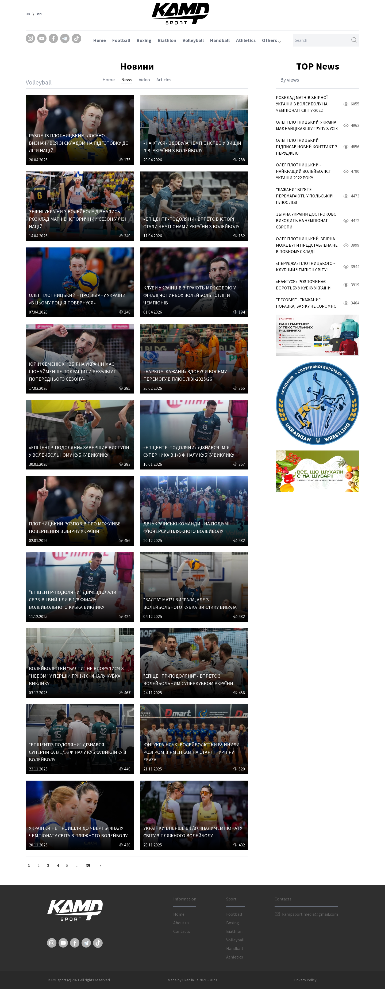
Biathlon (167, 40)
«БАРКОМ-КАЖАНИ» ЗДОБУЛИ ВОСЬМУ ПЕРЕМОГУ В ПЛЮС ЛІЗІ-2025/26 (185, 375)
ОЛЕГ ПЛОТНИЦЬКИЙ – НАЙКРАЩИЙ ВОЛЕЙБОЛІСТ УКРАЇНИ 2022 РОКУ (303, 171)
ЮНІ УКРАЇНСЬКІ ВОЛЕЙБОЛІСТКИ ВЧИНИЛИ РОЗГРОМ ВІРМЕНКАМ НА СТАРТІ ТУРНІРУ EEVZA (191, 752)
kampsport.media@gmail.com (310, 914)
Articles (163, 80)
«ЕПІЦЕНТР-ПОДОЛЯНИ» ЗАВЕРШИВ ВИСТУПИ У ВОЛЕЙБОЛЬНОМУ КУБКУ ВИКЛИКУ (79, 451)
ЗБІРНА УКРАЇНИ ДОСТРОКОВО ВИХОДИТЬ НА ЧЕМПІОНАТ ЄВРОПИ (306, 220)
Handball (220, 40)
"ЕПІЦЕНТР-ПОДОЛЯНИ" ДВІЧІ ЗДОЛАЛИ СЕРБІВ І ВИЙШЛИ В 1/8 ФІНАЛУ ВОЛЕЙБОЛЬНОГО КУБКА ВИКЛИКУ (72, 599)
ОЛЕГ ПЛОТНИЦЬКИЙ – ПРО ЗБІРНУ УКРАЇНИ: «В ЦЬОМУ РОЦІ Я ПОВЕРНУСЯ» (77, 299)
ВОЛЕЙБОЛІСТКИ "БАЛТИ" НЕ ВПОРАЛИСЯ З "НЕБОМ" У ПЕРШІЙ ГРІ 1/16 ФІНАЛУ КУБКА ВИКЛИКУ (76, 675)
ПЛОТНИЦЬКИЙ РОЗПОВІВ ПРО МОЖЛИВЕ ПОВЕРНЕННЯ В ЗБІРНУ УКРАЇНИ (75, 527)
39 (88, 865)
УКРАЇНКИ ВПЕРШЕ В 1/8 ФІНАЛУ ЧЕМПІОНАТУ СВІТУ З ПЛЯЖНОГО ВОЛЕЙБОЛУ (192, 832)
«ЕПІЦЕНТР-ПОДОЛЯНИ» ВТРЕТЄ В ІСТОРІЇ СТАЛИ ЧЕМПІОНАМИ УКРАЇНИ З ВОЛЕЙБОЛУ (191, 223)
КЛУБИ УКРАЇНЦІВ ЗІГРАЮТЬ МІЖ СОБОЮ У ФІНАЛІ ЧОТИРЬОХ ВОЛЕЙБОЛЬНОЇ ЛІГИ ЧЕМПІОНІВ (189, 295)
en (39, 13)
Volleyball (193, 40)
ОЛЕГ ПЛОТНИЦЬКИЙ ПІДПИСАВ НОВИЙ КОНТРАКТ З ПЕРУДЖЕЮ (306, 147)
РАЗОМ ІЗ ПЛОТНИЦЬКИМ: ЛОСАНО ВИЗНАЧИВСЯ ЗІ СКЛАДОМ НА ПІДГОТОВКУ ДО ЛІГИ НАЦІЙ (79, 143)
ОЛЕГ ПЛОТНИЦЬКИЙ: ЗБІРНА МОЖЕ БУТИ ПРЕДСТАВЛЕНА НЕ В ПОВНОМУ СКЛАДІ (307, 245)
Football (121, 40)
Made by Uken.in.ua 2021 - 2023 (192, 979)
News (126, 80)
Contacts (181, 931)
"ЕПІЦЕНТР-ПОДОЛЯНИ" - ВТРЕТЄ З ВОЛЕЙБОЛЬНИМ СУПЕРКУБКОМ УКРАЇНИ (188, 679)
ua (28, 13)
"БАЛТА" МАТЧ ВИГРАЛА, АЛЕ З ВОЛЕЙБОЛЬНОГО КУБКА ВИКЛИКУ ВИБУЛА (190, 603)
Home (99, 40)
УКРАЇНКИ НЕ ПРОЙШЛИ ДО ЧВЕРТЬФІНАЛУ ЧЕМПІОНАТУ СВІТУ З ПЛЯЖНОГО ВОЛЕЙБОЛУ (78, 832)
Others (271, 40)
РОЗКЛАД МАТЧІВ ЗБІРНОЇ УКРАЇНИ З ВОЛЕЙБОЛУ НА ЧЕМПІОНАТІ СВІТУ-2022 (302, 104)
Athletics (246, 40)
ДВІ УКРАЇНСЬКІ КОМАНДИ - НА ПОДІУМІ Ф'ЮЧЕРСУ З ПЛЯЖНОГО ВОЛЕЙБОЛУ (186, 527)
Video (144, 80)
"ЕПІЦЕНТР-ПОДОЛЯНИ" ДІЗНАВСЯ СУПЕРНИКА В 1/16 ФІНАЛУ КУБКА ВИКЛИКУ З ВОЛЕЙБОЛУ (77, 752)
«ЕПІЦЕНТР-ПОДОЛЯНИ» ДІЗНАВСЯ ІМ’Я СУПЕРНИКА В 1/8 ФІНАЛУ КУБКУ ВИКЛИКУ (188, 451)
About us (181, 922)
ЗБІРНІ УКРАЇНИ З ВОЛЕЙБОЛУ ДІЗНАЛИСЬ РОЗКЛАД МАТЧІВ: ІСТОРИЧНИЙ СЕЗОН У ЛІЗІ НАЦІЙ (77, 219)
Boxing (144, 40)
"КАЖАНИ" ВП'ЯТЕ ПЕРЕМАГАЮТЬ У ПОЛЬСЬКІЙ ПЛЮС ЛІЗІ (304, 196)
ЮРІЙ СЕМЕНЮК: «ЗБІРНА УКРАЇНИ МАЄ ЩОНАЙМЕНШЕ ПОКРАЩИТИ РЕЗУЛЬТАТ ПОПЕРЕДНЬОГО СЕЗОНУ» (72, 371)
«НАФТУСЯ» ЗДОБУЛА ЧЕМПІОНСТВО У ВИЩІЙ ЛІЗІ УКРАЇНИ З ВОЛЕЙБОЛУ (192, 147)
